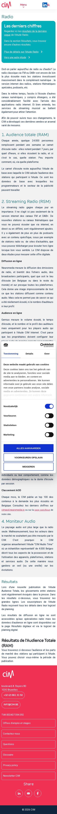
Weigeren (28, 466)
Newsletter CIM (11, 775)
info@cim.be (11, 704)
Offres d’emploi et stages (17, 723)
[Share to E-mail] (28, 793)
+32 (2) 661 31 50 (13, 695)
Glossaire (8, 754)
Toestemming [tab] (10, 353)
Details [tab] (29, 353)
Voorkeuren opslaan (28, 457)
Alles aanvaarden (28, 448)
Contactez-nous (11, 733)
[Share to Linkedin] (19, 793)
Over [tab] (47, 353)
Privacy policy (10, 765)
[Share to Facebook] (37, 793)
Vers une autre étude (15, 57)
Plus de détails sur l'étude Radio (21, 51)
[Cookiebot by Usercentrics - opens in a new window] (41, 345)
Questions (8, 744)
